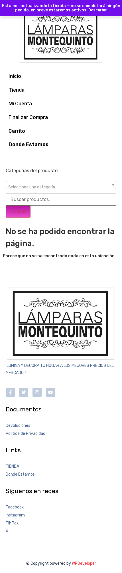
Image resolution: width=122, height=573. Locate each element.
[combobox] (61, 185)
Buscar (18, 211)
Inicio (15, 76)
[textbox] (61, 187)
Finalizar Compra (28, 117)
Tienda (17, 90)
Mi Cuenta (20, 103)
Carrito (17, 131)
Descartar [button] (97, 10)
